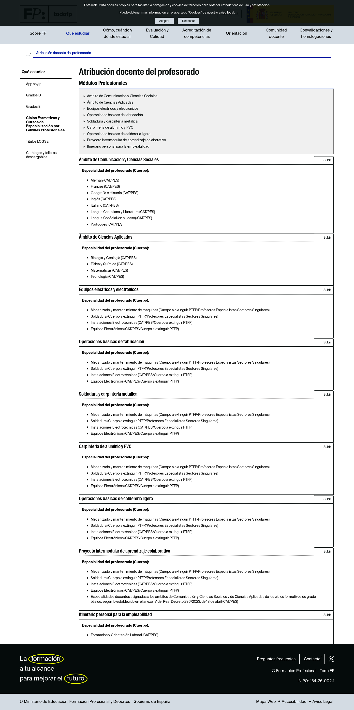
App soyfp (33, 84)
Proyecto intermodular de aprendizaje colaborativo (126, 140)
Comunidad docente (276, 34)
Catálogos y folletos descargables (41, 155)
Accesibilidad (294, 702)
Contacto (312, 659)
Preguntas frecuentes (276, 659)
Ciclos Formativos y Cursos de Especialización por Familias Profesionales (45, 124)
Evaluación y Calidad (157, 34)
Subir (327, 160)
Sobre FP (38, 34)
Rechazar (188, 21)
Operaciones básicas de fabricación (115, 115)
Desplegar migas (28, 54)
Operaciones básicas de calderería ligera (118, 134)
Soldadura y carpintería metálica (112, 121)
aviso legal (226, 12)
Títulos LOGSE (37, 141)
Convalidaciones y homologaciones (316, 34)
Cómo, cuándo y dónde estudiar (117, 34)
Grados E (33, 106)
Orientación (236, 34)
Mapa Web (266, 702)
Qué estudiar (77, 34)
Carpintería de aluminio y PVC (110, 127)
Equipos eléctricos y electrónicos (112, 108)
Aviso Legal (322, 702)
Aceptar (164, 21)
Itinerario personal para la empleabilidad (118, 146)
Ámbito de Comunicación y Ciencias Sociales (122, 96)
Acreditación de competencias (196, 34)
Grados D (33, 95)
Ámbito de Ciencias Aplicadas (110, 102)
